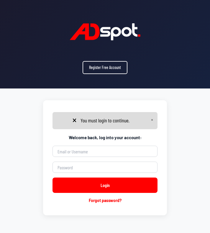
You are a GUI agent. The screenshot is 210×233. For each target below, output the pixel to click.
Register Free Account (105, 67)
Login (105, 185)
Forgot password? (105, 200)
